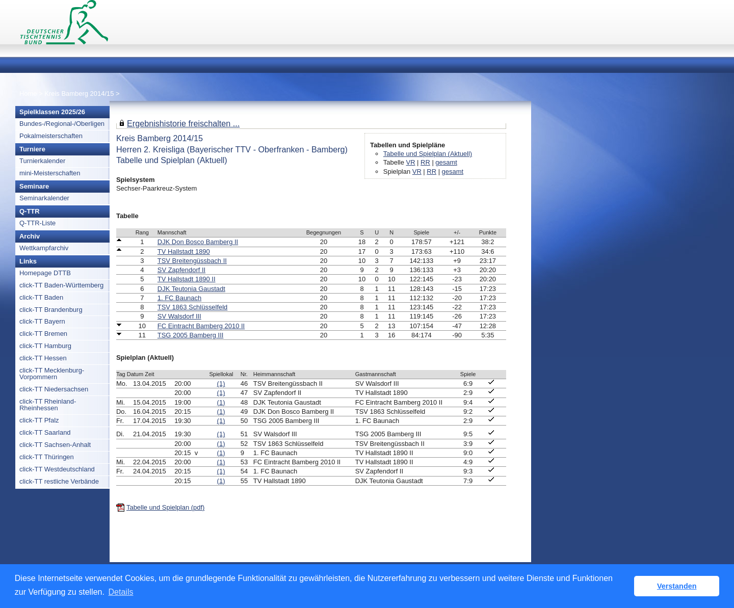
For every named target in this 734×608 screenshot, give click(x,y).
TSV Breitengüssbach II (192, 261)
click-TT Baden (41, 297)
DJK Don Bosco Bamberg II (198, 242)
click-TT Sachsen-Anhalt (55, 444)
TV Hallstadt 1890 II (187, 279)
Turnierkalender (42, 161)
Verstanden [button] (677, 586)
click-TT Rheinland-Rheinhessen (47, 405)
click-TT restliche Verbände (59, 481)
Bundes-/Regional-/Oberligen (61, 123)
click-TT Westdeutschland (57, 469)
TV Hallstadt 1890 (184, 251)
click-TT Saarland (45, 432)
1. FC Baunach (179, 298)
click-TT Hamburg (45, 346)
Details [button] (121, 592)
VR (410, 162)
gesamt (446, 162)
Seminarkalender (44, 198)
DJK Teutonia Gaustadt (191, 289)
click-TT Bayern (42, 321)
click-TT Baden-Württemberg (61, 285)
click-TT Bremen (43, 333)
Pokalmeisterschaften (51, 136)
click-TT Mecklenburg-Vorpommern (51, 373)
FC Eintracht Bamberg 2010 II (201, 326)
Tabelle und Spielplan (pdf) (165, 507)
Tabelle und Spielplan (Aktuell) (427, 153)
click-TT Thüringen (46, 457)
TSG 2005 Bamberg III (191, 335)
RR (425, 162)
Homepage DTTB (45, 273)
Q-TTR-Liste (37, 223)
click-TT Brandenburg (51, 309)
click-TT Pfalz (39, 420)
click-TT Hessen (43, 358)
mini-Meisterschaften (50, 173)
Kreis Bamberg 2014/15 (80, 93)
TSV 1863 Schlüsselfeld (193, 307)
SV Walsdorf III (179, 316)
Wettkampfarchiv (43, 248)
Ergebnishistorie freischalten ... (183, 123)
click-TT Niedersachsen (53, 389)
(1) (221, 383)
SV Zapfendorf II (181, 270)
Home (28, 93)
